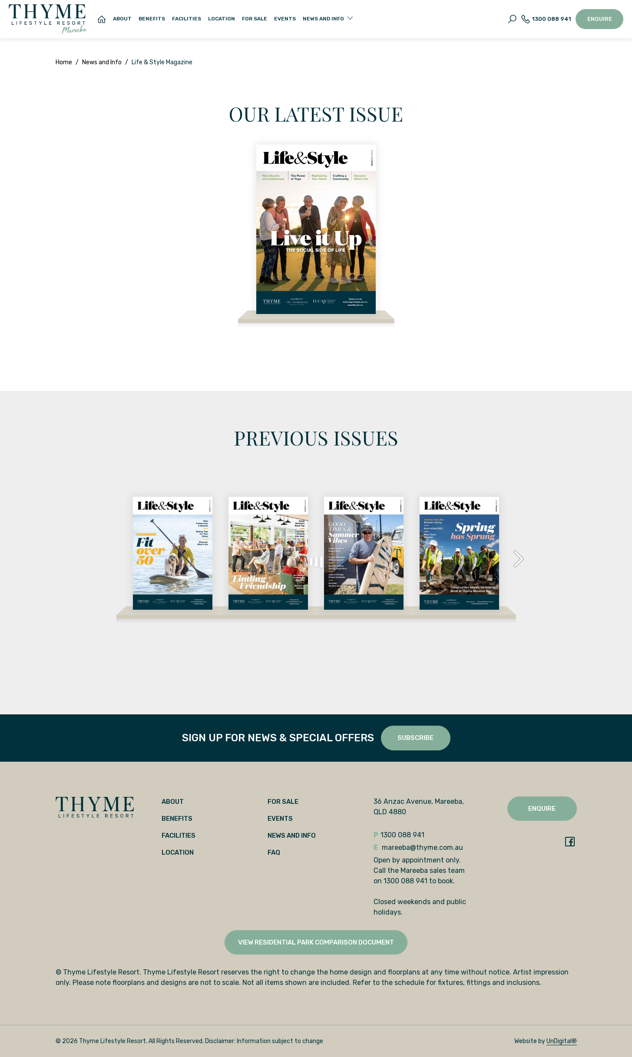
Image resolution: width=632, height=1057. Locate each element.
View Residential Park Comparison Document (316, 942)
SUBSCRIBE (415, 738)
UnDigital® (561, 1041)
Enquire (599, 19)
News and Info (102, 62)
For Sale (254, 19)
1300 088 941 (546, 19)
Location (221, 19)
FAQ (274, 852)
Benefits (152, 19)
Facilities (186, 19)
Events (285, 19)
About (122, 19)
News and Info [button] (323, 19)
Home (64, 62)
